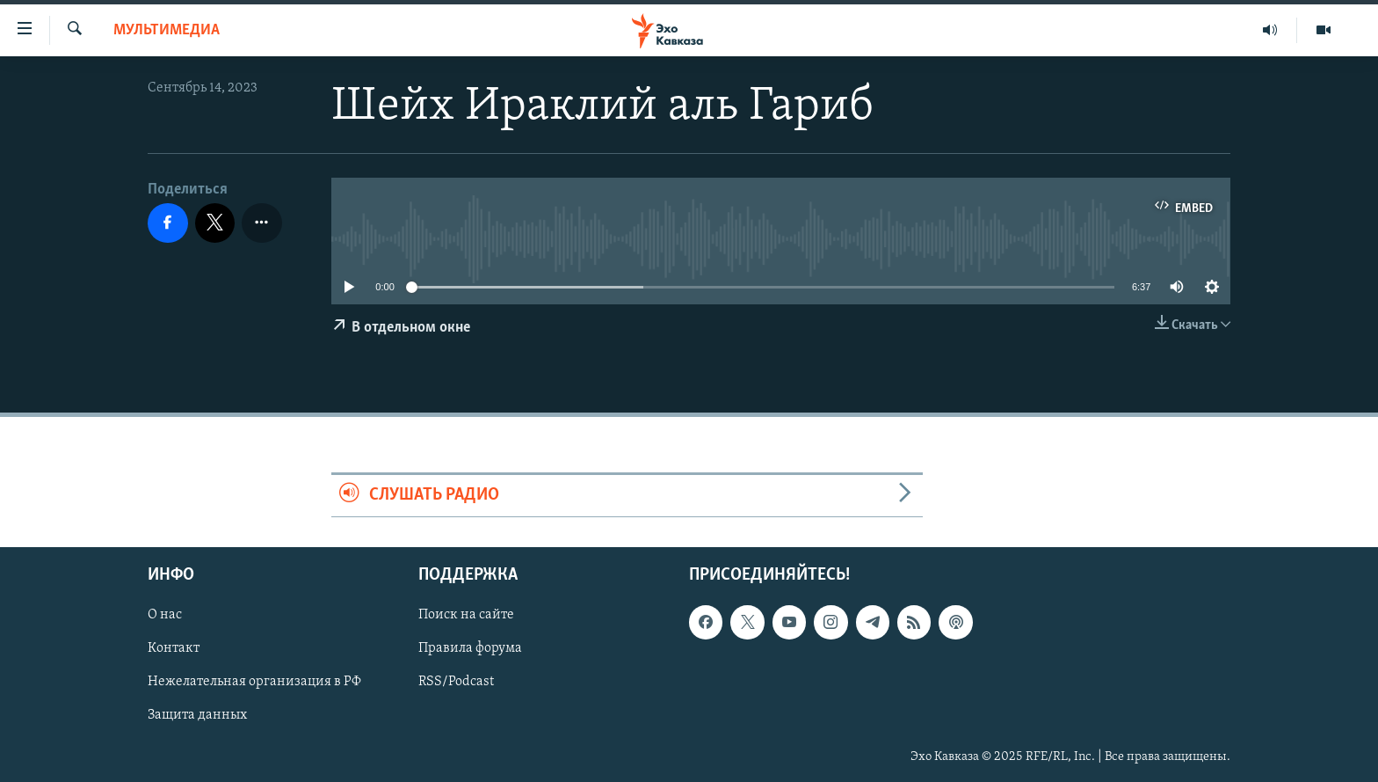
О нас (165, 615)
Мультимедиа (166, 30)
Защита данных (197, 715)
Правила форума (470, 648)
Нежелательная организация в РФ (254, 682)
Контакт (173, 648)
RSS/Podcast (456, 682)
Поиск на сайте (466, 615)
